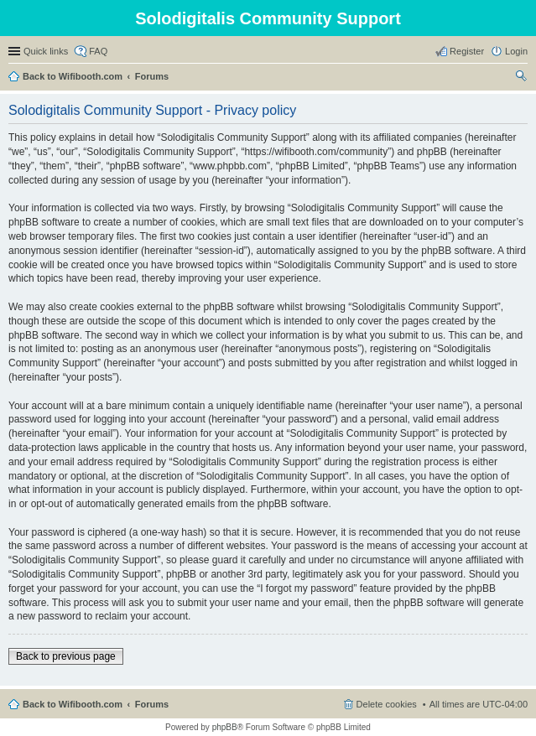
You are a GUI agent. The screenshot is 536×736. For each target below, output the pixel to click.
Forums (152, 76)
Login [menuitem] (516, 51)
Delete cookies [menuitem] (386, 704)
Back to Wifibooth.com (72, 76)
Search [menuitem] (521, 78)
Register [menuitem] (467, 51)
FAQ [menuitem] (98, 51)
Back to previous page (66, 656)
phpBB (224, 727)
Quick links (45, 51)
